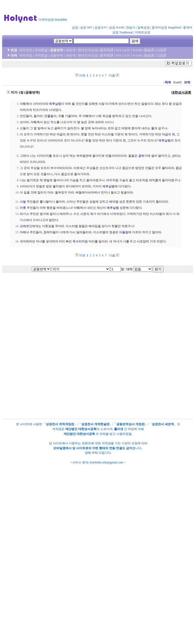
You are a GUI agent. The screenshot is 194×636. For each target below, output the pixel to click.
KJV (127, 50)
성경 (75, 27)
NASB (137, 50)
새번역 (71, 50)
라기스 (24, 214)
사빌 (23, 201)
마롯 (23, 208)
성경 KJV (100, 27)
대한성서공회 (181, 92)
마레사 (24, 232)
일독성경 (143, 27)
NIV (119, 50)
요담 (176, 104)
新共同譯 (106, 50)
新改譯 (149, 50)
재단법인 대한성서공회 (80, 429)
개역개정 (25, 50)
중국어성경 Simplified (166, 27)
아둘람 (123, 232)
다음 (112, 75)
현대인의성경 (88, 50)
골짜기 (142, 156)
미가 (108, 104)
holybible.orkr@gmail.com (106, 462)
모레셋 (93, 104)
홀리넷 (118, 429)
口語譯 (161, 50)
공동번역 (56, 55)
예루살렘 (55, 104)
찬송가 (130, 27)
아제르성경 (142, 32)
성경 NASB (116, 27)
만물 (47, 116)
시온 (83, 214)
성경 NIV (86, 27)
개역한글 (41, 50)
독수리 (77, 241)
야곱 (60, 134)
